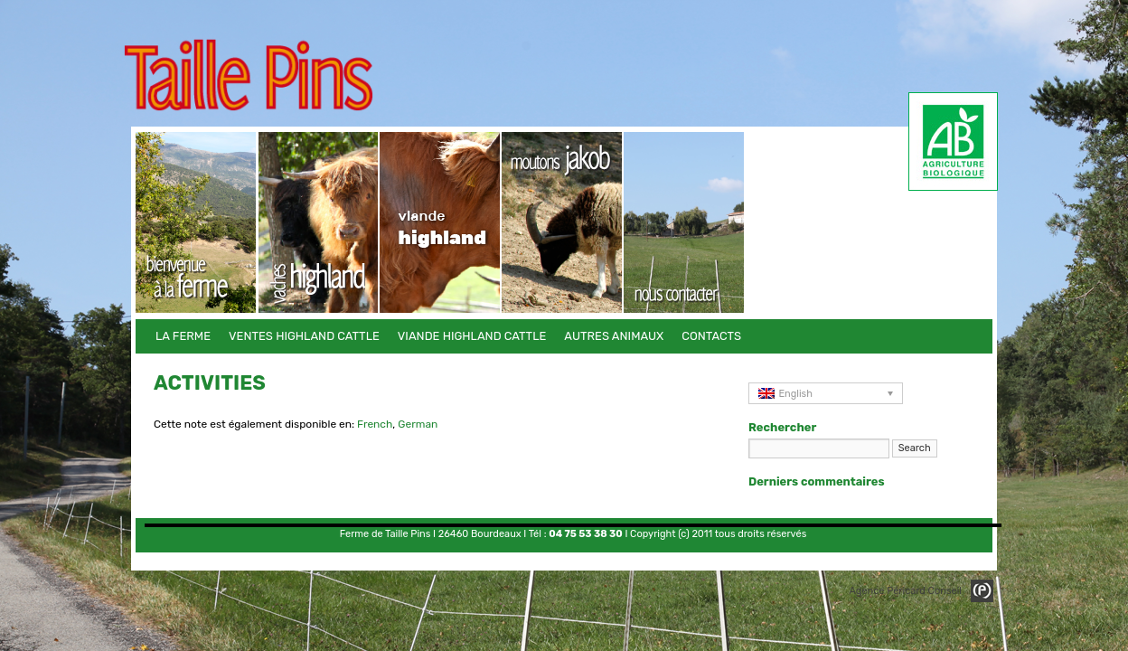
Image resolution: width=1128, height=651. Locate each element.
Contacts (685, 222)
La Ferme (197, 222)
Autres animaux (563, 222)
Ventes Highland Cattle (319, 222)
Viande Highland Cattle (441, 222)
